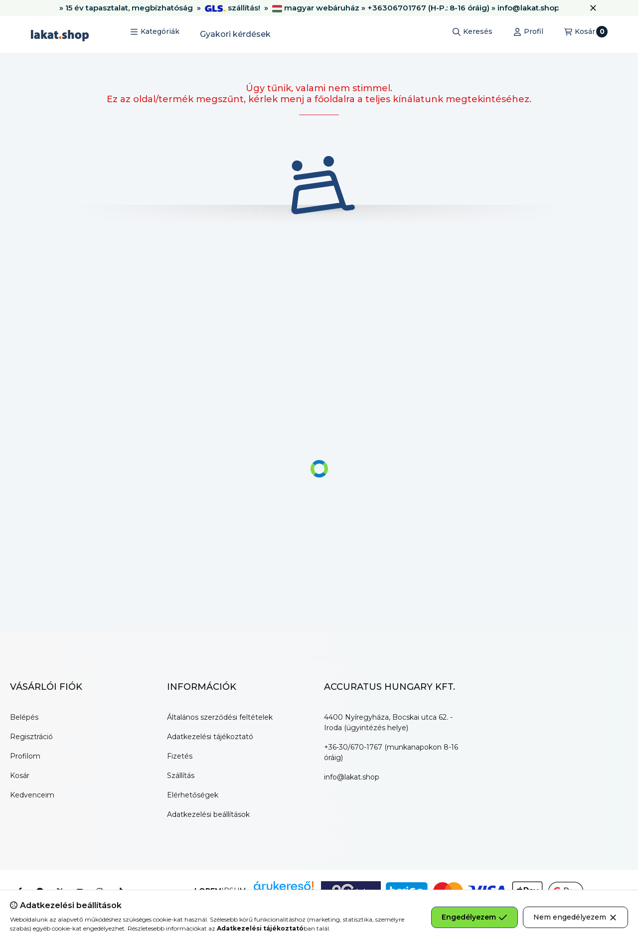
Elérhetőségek (192, 794)
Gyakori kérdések (235, 34)
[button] (155, 32)
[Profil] (528, 32)
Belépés (24, 717)
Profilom (25, 756)
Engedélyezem (474, 917)
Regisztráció (31, 736)
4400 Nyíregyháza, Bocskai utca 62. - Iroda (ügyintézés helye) (388, 722)
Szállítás (180, 775)
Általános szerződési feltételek (220, 717)
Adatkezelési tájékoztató (210, 736)
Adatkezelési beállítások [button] (208, 814)
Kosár (19, 775)
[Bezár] (593, 8)
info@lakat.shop (351, 777)
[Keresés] (472, 32)
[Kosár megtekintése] (586, 32)
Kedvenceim (32, 794)
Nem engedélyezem (575, 917)
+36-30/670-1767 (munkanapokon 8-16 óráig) (391, 752)
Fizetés (179, 756)
